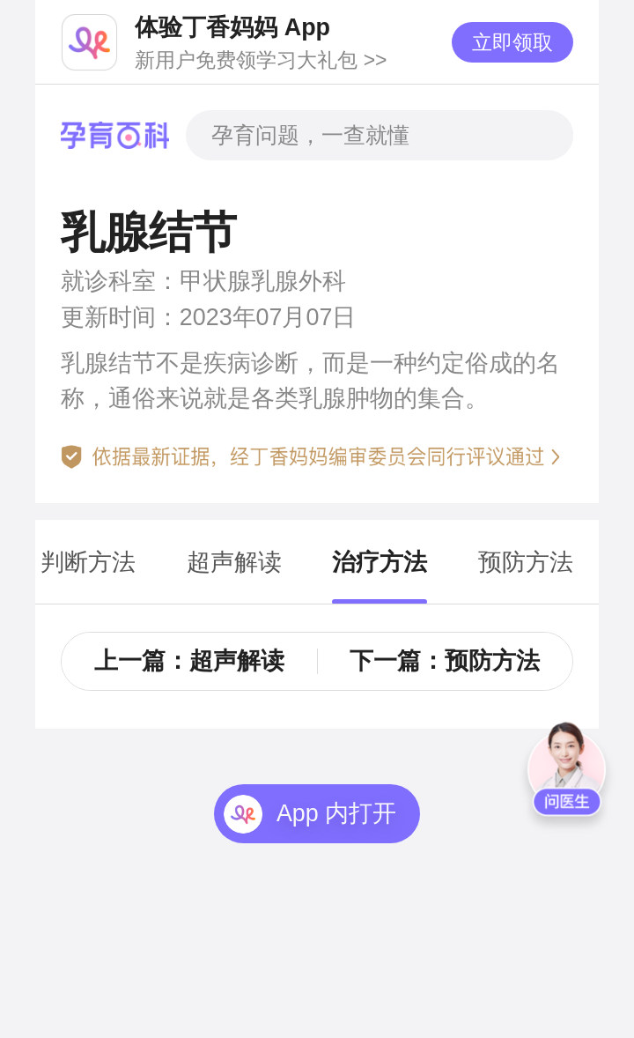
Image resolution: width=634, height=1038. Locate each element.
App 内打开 (336, 813)
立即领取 (512, 42)
